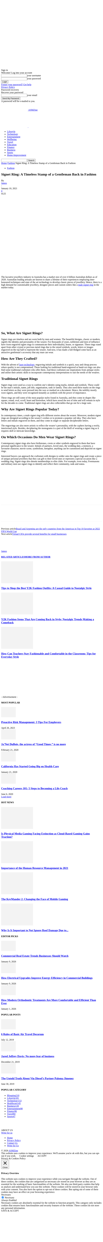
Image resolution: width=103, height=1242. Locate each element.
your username (34, 75)
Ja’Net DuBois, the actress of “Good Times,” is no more (33, 744)
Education (12, 144)
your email (32, 95)
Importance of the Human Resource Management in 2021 (34, 868)
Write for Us (13, 1145)
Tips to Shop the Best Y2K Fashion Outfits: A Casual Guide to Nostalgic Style (46, 588)
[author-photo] (8, 548)
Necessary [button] (6, 1194)
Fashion (11, 163)
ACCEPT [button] (42, 1156)
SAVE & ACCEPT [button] (10, 1210)
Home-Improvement (16, 155)
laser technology (26, 364)
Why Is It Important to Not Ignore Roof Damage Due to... (34, 930)
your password (34, 78)
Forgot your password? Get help (16, 84)
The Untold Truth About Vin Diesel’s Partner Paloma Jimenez (37, 1078)
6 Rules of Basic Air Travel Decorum (22, 1034)
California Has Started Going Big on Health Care (30, 766)
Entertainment (13, 137)
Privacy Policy (8, 87)
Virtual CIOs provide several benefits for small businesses (39, 534)
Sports (10, 152)
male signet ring (85, 285)
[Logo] (14, 126)
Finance (10, 147)
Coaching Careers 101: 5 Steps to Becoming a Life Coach (34, 788)
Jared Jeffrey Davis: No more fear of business (27, 1056)
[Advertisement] (24, 115)
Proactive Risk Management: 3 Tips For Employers (31, 722)
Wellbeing (12, 139)
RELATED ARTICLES (13, 557)
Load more (6, 796)
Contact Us (12, 1143)
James (4, 183)
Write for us (6, 1133)
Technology (12, 134)
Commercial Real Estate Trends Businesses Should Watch (34, 955)
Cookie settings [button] (26, 1156)
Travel (10, 142)
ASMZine (13, 1150)
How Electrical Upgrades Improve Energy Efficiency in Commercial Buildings (47, 977)
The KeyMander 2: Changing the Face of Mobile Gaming (34, 899)
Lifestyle (11, 131)
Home (4, 163)
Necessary (9, 1197)
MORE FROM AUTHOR (37, 557)
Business (11, 150)
